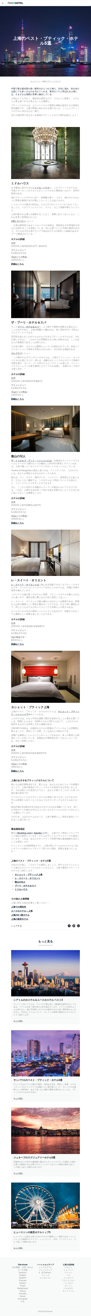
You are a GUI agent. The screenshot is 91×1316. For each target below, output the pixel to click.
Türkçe (22, 1291)
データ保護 (22, 1270)
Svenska (22, 1293)
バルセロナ (68, 1288)
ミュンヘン (68, 1270)
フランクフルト (68, 1280)
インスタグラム (45, 1267)
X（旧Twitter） (45, 1272)
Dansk (22, 1296)
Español (22, 1277)
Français (22, 1280)
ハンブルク (68, 1283)
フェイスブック (45, 1270)
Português (22, 1298)
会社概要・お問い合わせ (22, 1267)
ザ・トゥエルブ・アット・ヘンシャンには (31, 460)
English (22, 1275)
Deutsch (22, 1272)
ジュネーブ (68, 1277)
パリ (68, 1275)
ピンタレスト (45, 1277)
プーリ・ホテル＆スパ (28, 326)
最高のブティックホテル (51, 81)
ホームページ (35, 81)
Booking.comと (26, 832)
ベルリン (68, 1267)
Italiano (22, 1283)
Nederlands (22, 1288)
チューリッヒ (68, 1291)
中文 (23, 1301)
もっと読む (18, 1020)
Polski (22, 1285)
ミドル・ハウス (42, 187)
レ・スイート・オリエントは (25, 584)
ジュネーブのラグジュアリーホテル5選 (34, 1157)
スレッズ (45, 1275)
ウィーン (68, 1272)
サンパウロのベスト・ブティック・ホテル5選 (38, 1079)
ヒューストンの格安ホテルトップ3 (32, 1232)
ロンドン (68, 1285)
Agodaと (38, 832)
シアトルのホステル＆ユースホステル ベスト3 (38, 999)
